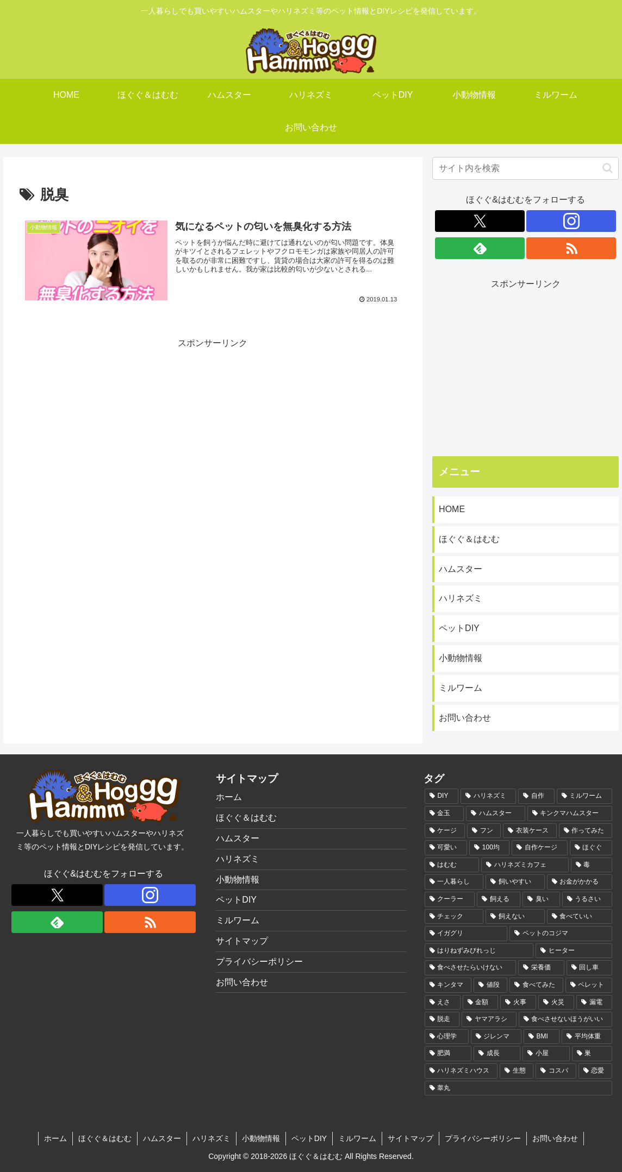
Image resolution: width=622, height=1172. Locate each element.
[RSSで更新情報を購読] (571, 248)
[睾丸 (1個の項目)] (518, 1088)
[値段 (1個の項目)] (490, 985)
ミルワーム (460, 687)
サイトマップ (242, 941)
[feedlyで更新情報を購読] (480, 248)
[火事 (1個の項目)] (518, 1002)
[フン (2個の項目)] (484, 831)
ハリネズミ (460, 598)
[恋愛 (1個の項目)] (595, 1071)
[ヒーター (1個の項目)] (574, 951)
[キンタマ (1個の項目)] (448, 985)
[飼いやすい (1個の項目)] (515, 882)
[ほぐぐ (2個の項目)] (591, 847)
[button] (607, 168)
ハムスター (460, 569)
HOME (452, 509)
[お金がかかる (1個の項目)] (579, 882)
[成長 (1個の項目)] (497, 1053)
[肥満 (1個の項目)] (448, 1053)
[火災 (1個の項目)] (556, 1002)
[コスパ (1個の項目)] (556, 1071)
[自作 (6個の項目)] (536, 796)
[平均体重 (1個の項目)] (587, 1036)
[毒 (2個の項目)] (591, 865)
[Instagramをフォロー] (571, 221)
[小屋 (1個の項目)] (546, 1053)
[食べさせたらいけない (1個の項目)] (470, 967)
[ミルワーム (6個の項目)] (584, 796)
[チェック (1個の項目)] (454, 916)
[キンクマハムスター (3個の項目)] (569, 813)
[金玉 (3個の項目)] (444, 813)
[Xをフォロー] (480, 221)
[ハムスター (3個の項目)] (495, 813)
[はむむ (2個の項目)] (452, 865)
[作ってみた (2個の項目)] (585, 831)
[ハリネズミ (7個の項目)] (488, 796)
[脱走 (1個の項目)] (442, 1019)
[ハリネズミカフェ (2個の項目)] (524, 865)
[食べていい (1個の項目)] (579, 916)
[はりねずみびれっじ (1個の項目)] (479, 951)
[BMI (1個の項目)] (541, 1036)
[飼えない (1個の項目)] (515, 916)
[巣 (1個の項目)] (592, 1053)
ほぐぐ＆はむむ (469, 539)
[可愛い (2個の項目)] (446, 847)
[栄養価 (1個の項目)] (541, 967)
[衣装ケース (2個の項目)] (529, 831)
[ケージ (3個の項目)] (445, 831)
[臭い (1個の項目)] (541, 899)
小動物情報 (460, 658)
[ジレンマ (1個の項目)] (496, 1036)
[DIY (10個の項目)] (441, 796)
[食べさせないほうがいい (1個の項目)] (565, 1019)
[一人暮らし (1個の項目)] (454, 882)
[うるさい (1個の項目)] (587, 899)
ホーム (229, 797)
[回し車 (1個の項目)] (589, 967)
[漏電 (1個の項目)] (594, 1002)
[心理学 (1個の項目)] (447, 1036)
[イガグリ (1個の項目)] (466, 933)
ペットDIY (459, 628)
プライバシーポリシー (259, 961)
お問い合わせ (465, 717)
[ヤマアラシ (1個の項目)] (489, 1019)
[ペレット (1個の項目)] (588, 985)
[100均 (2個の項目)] (489, 847)
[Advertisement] (213, 427)
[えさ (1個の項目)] (443, 1002)
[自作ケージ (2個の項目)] (539, 847)
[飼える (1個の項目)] (498, 899)
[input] (525, 168)
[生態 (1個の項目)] (516, 1071)
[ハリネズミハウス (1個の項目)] (461, 1071)
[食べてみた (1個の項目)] (536, 985)
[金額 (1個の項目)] (481, 1002)
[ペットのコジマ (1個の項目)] (560, 933)
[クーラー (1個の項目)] (450, 899)
